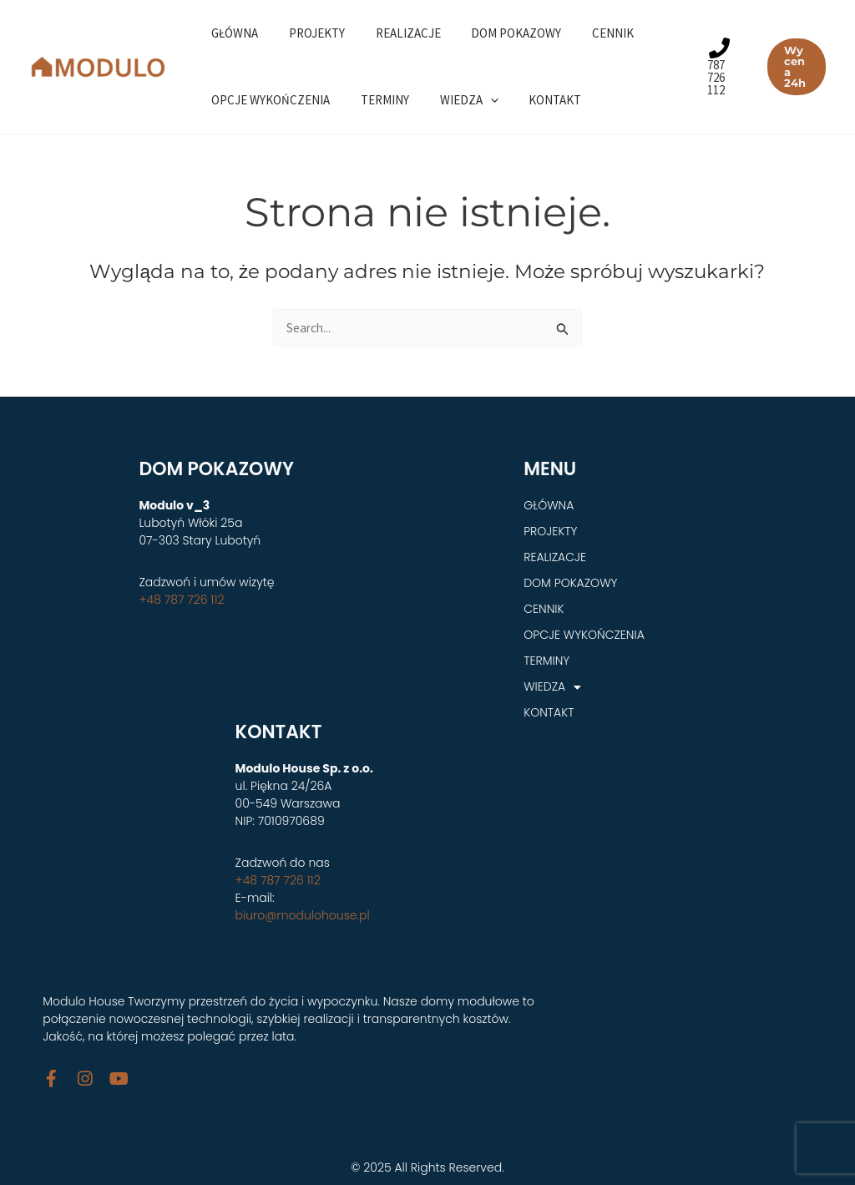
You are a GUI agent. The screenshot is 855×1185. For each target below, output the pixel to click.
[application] (476, 100)
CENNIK (588, 33)
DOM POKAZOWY (497, 33)
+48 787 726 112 (181, 599)
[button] (795, 67)
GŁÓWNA (232, 33)
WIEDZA (455, 100)
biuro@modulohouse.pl (302, 915)
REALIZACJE (394, 33)
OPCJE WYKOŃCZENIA (268, 100)
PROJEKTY (308, 33)
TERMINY (376, 100)
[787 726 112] (715, 67)
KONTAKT (535, 100)
